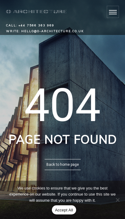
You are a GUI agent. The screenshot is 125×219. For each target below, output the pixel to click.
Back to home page (62, 164)
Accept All (64, 210)
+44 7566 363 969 (36, 25)
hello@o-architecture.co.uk (52, 31)
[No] (117, 200)
